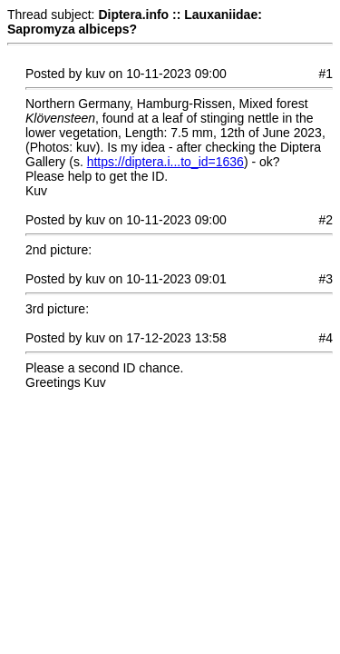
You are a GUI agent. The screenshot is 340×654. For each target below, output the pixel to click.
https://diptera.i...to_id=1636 (165, 161)
